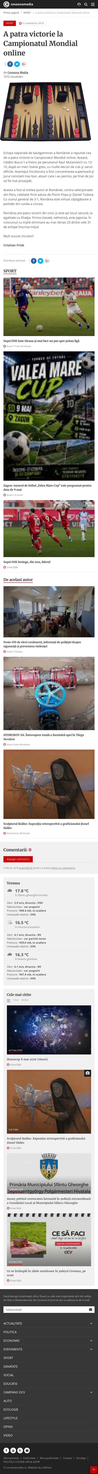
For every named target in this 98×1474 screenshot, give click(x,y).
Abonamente (11, 1458)
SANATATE (10, 1366)
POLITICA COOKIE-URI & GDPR (21, 1461)
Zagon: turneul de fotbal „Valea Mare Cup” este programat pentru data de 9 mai (47, 487)
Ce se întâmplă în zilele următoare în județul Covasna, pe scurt (46, 1273)
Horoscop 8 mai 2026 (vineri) (27, 1059)
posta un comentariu (63, 868)
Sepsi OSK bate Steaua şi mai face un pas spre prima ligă (41, 341)
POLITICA (10, 1332)
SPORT (27, 12)
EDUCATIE (10, 1384)
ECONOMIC (11, 1341)
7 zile (16, 999)
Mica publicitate (49, 1458)
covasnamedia (18, 4)
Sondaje (81, 1458)
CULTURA (13, 1129)
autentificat (25, 868)
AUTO (7, 1401)
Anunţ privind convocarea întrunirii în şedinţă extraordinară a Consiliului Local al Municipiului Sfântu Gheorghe (49, 1201)
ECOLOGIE (10, 1409)
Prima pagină (11, 12)
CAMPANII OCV (14, 1392)
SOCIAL (8, 1375)
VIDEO (8, 1435)
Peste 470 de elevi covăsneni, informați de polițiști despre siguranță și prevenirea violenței (42, 644)
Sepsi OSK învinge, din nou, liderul (26, 562)
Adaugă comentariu (18, 859)
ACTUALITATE (15, 1050)
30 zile (25, 999)
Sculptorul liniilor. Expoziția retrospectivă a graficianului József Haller (46, 826)
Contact (67, 1458)
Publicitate (29, 1458)
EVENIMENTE (12, 1349)
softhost (46, 1467)
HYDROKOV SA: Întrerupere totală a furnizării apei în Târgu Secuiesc (43, 737)
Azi (8, 999)
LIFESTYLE (10, 1418)
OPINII (8, 1427)
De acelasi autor (18, 579)
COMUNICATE (16, 1189)
